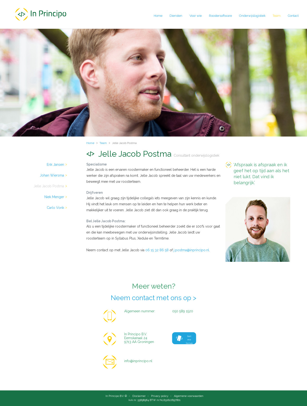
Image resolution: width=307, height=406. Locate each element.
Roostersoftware (220, 15)
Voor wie (195, 15)
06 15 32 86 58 (157, 250)
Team (277, 15)
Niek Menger (54, 197)
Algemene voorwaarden (188, 396)
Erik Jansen (55, 164)
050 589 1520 (182, 311)
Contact (293, 15)
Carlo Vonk (55, 208)
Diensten (176, 15)
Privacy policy (159, 396)
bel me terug (184, 339)
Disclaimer (139, 396)
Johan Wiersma (52, 175)
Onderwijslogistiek (252, 15)
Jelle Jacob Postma (49, 186)
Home (158, 15)
